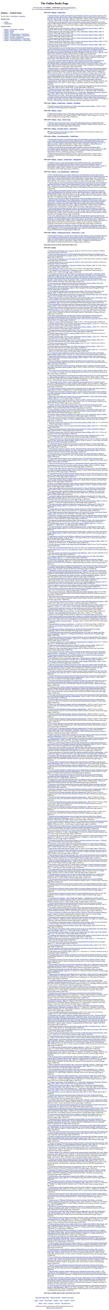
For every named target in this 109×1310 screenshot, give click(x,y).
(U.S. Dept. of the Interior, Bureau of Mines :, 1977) (72, 323)
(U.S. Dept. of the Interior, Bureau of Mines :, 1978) (72, 326)
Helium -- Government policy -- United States (17, 35)
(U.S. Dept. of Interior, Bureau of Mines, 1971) (78, 370)
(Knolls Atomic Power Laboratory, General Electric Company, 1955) (74, 1114)
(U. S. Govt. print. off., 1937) (65, 259)
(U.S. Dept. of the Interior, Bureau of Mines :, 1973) (74, 106)
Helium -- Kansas (9, 31)
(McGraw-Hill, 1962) (60, 268)
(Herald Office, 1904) (74, 661)
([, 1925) (64, 624)
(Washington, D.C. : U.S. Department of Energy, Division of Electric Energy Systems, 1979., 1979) (76, 1273)
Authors (56, 1300)
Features (50, 1303)
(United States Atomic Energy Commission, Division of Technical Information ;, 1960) (77, 965)
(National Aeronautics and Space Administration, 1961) (76, 748)
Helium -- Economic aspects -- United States (16, 34)
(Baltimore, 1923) (70, 553)
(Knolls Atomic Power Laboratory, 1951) (77, 1036)
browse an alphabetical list (46, 9)
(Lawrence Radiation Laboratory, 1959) (75, 588)
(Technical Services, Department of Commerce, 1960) (78, 986)
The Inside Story (65, 1303)
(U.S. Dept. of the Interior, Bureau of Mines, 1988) (75, 35)
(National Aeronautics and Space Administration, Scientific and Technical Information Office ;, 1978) (76, 688)
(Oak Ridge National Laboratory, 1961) (76, 571)
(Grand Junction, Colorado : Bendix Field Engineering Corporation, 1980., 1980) (75, 1159)
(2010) (61, 132)
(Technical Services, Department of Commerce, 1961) (75, 1006)
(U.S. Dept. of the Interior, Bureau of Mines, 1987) (75, 38)
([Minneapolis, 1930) (63, 322)
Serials (73, 1300)
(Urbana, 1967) (75, 1029)
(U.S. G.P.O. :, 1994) (77, 50)
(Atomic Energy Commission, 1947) (74, 435)
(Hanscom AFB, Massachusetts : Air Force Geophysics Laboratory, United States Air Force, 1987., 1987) (77, 1132)
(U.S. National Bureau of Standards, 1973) (73, 642)
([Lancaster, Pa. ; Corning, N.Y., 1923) (76, 652)
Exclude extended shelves (68, 7)
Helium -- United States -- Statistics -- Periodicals (66, 103)
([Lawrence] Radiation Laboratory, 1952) (77, 883)
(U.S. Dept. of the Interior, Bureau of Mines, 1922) (65, 648)
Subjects (66, 1300)
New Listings (48, 1300)
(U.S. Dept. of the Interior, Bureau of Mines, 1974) (72, 425)
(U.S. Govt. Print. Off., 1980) (77, 184)
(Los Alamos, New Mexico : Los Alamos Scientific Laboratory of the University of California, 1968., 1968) (75, 1181)
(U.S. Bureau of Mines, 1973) (66, 333)
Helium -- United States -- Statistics (14, 29)
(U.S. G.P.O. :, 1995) (76, 192)
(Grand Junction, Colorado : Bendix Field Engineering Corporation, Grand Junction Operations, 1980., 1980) (76, 1170)
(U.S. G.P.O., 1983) (77, 63)
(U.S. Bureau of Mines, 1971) (66, 343)
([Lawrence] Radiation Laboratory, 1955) (73, 893)
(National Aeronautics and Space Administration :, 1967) (70, 797)
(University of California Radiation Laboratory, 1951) (76, 575)
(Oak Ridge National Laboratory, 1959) (76, 604)
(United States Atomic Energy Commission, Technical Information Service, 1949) (77, 826)
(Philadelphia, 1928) (69, 544)
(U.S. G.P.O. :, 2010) (65, 153)
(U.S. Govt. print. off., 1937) (77, 277)
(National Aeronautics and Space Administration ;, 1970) (70, 709)
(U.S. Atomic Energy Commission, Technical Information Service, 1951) (74, 981)
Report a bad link (55, 1297)
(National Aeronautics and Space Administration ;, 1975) (77, 695)
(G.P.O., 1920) (76, 76)
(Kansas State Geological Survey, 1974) (70, 113)
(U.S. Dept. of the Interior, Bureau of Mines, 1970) (72, 349)
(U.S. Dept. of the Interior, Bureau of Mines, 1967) (72, 432)
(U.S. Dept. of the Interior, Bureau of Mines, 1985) (75, 31)
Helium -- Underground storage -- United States (17, 40)
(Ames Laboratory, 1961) (71, 922)
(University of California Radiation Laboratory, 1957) (77, 581)
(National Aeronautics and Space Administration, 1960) (77, 743)
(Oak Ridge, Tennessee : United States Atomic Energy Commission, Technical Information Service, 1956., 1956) (76, 1040)
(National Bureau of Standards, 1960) (75, 658)
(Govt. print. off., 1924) (63, 250)
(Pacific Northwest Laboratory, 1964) (77, 954)
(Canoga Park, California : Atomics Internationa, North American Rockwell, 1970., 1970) (76, 1194)
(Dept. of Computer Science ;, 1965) (77, 1026)
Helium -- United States (58, 12)
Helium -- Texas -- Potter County (61, 119)
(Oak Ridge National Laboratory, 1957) (65, 612)
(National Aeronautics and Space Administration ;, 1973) (77, 723)
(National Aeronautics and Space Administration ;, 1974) (76, 676)
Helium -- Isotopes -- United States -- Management (66, 159)
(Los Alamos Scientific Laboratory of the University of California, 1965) (77, 870)
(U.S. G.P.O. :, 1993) (77, 142)
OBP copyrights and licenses (54, 1308)
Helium (6, 22)
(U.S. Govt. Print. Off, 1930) (77, 1018)
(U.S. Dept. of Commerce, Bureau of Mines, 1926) (74, 645)
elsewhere (22, 16)
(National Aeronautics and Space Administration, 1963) (69, 792)
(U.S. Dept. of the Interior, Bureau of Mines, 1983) (75, 41)
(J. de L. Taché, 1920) (70, 938)
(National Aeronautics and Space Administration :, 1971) (70, 765)
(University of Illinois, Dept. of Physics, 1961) (72, 265)
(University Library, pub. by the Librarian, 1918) (72, 925)
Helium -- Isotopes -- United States (14, 37)
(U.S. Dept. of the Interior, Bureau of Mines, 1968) (77, 516)
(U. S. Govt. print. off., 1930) (63, 262)
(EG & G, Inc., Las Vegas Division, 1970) (76, 1147)
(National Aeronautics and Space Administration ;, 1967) (70, 802)
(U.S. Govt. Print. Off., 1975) (75, 317)
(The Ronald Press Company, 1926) (76, 254)
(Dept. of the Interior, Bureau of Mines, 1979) (75, 123)
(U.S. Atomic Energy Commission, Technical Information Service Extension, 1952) (77, 855)
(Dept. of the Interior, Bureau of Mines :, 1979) (74, 346)
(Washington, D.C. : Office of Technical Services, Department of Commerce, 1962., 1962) (75, 1070)
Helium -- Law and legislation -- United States (17, 38)
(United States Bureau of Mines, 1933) (63, 848)
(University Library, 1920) (75, 948)
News (45, 1303)
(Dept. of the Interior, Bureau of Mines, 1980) (77, 483)
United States (8, 23)
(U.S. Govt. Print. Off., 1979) (72, 310)
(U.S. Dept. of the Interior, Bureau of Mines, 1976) (76, 356)
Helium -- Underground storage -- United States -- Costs (68, 232)
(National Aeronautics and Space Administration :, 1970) (70, 704)
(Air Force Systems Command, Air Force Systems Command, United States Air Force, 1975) (77, 1266)
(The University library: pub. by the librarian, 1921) (78, 297)
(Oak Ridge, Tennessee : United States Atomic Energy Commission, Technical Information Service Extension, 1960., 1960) (77, 1065)
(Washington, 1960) (65, 270)
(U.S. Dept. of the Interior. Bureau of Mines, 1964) (74, 501)
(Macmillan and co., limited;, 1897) (66, 625)
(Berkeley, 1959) (67, 1166)
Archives (57, 1303)
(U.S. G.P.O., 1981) (76, 17)
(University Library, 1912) (73, 945)
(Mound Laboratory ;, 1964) (69, 1047)
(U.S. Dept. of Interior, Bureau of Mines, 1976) (74, 339)
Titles (61, 1300)
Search (41, 1300)
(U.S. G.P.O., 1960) (77, 148)
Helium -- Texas (8, 32)
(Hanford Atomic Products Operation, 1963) (73, 591)
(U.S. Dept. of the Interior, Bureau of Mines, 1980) (75, 44)
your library (14, 16)
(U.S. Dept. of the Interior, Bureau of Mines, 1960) (76, 541)
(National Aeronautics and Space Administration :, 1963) (77, 780)
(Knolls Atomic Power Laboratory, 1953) (65, 1012)
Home (36, 1300)
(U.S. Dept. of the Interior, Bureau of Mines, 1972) (72, 422)
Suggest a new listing (68, 1297)
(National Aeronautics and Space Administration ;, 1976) (76, 681)
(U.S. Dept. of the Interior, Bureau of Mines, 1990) (75, 28)
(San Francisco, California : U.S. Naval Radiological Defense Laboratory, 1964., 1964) (77, 1143)
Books (40, 1303)
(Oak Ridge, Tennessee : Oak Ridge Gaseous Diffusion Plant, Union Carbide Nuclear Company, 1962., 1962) (77, 1137)
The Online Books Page (54, 3)
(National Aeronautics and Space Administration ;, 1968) (70, 714)
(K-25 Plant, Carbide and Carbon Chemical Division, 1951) (78, 1032)
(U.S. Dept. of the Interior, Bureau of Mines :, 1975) (72, 336)
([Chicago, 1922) (66, 620)
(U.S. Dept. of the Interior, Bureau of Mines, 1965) (71, 523)
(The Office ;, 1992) (77, 70)
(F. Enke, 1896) (67, 1091)
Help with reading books (42, 1297)
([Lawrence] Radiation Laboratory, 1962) (75, 898)
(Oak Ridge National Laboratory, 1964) (78, 601)
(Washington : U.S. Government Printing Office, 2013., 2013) (77, 226)
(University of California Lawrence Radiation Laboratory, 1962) (74, 578)
